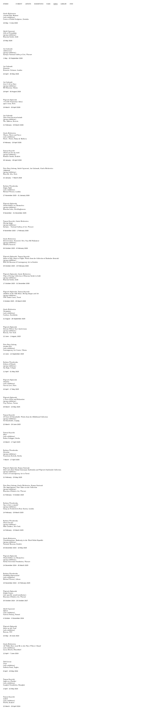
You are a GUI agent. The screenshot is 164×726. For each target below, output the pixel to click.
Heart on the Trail (9, 628)
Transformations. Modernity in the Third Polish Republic (23, 540)
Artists (28, 4)
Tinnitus (6, 382)
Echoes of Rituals (9, 364)
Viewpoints (7, 311)
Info (71, 4)
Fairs (48, 4)
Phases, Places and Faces (12, 135)
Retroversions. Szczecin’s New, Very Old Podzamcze (21, 241)
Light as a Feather (9, 681)
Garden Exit (7, 346)
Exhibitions (38, 4)
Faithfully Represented (11, 575)
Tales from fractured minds (12, 117)
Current (19, 4)
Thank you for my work (11, 152)
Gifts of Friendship (9, 33)
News (55, 4)
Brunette (6, 68)
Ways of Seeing (8, 276)
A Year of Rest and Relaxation (13, 399)
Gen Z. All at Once (9, 84)
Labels (5, 699)
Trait (5, 663)
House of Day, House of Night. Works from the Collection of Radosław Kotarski (31, 258)
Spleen (5, 611)
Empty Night (7, 188)
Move (5, 434)
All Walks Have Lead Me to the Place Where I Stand (22, 646)
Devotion (6, 452)
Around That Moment (10, 15)
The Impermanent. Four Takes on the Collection (20, 487)
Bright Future (8, 593)
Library (64, 4)
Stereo (5, 4)
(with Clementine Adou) (13, 102)
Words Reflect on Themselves (13, 558)
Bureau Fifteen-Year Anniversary (15, 329)
